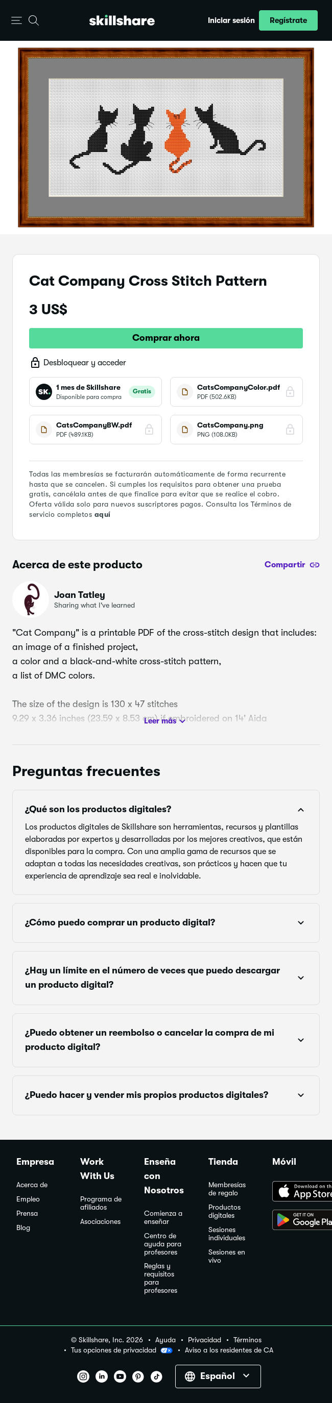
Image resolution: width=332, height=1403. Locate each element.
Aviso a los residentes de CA (229, 1350)
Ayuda (165, 1340)
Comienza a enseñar (163, 1217)
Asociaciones (100, 1221)
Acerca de (32, 1185)
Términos (247, 1340)
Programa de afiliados (101, 1203)
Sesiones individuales (226, 1234)
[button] (16, 20)
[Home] (122, 20)
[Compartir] (292, 565)
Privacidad (204, 1340)
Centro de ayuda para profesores (162, 1244)
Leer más (166, 721)
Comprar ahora (166, 338)
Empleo (28, 1199)
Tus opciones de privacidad (122, 1350)
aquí (102, 514)
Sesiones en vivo (226, 1256)
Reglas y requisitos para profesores (160, 1278)
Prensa (27, 1213)
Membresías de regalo (227, 1189)
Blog (23, 1228)
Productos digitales (224, 1211)
